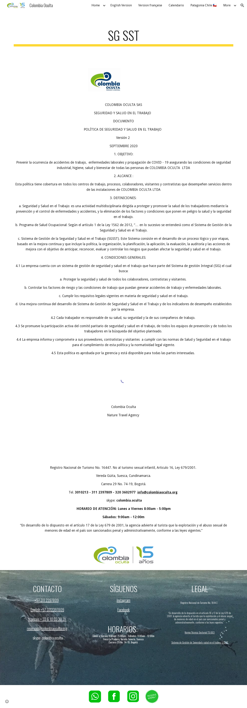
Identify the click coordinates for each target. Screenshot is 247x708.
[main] (123, 37)
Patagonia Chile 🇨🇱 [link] (203, 5)
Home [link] (95, 5)
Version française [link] (150, 5)
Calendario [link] (176, 5)
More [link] (227, 5)
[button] (242, 5)
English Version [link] (121, 5)
